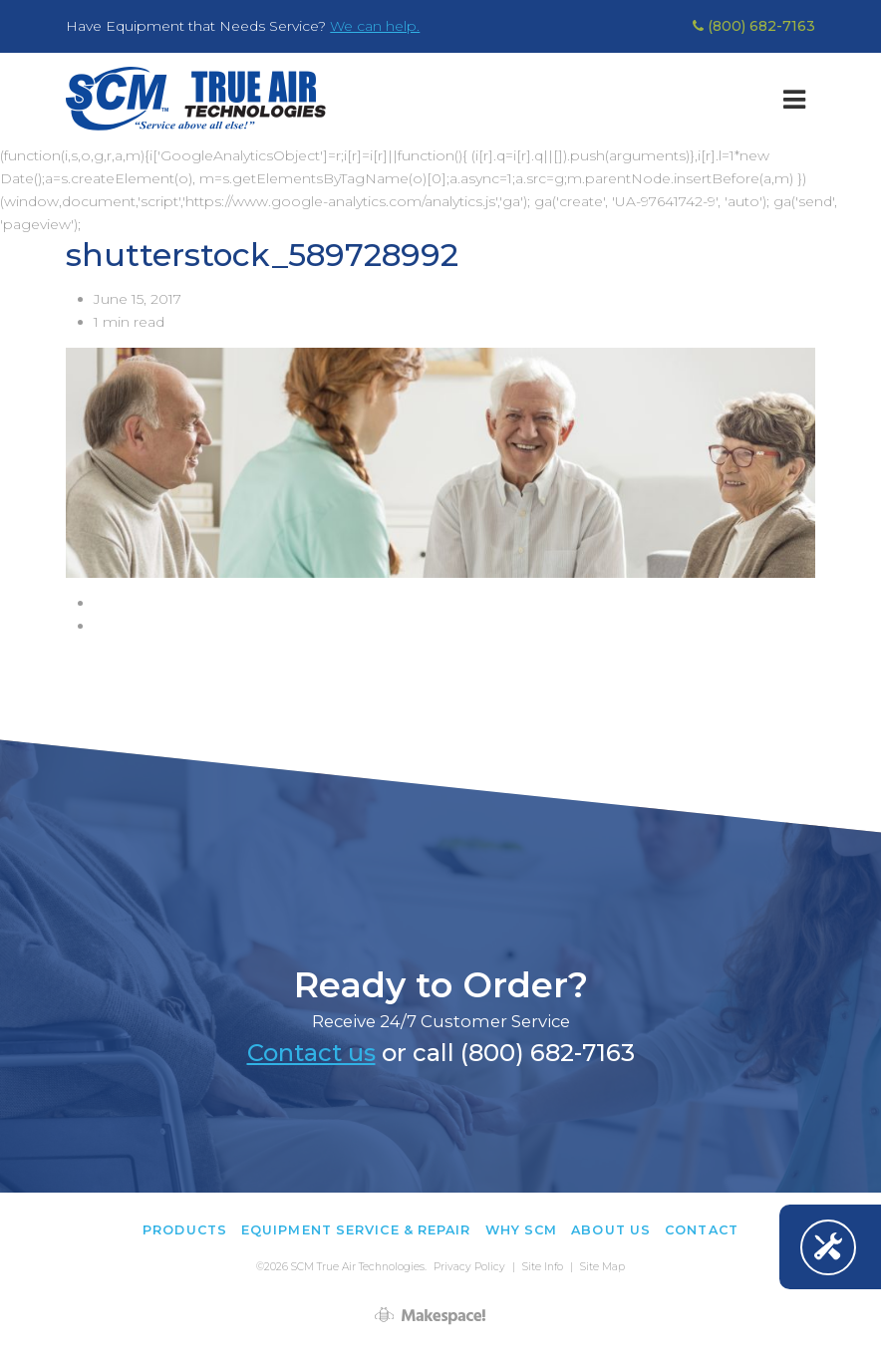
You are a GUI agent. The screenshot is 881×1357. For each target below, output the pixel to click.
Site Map (602, 1266)
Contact (701, 1229)
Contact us (311, 1052)
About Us (611, 1229)
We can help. (375, 26)
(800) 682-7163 (754, 26)
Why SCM (521, 1229)
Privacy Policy (469, 1266)
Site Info (542, 1266)
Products (185, 1229)
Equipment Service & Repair (356, 1229)
